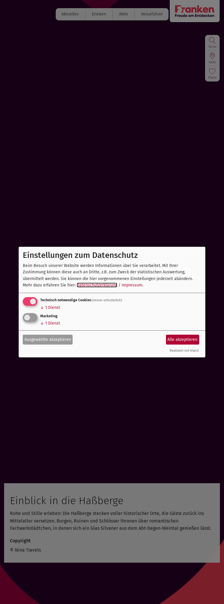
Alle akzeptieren (182, 339)
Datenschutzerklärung (97, 285)
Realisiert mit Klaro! (184, 351)
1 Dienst (50, 307)
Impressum (132, 285)
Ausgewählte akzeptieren (47, 339)
